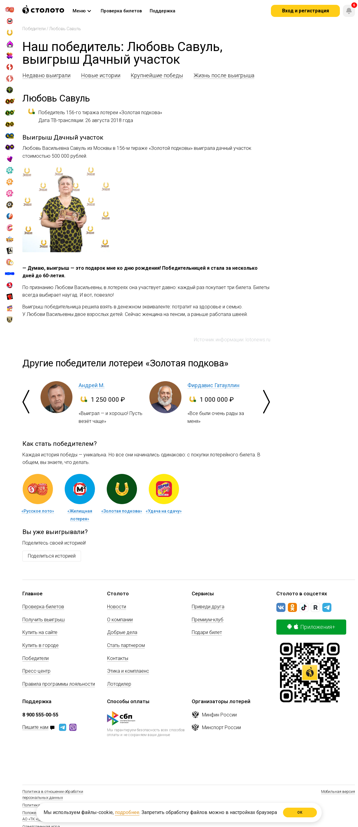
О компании (120, 620)
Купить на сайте (39, 632)
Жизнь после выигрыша (224, 75)
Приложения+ (311, 627)
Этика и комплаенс (128, 671)
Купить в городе (40, 645)
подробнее (127, 812)
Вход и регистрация (305, 11)
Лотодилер (119, 684)
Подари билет (207, 632)
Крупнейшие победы (157, 75)
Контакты (117, 658)
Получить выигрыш (43, 620)
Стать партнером (126, 645)
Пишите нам (35, 727)
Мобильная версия (338, 791)
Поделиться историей (52, 556)
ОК (300, 812)
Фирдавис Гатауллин (213, 385)
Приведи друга (208, 607)
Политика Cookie (37, 805)
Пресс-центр (36, 671)
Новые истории (100, 75)
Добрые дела (122, 632)
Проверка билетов (43, 607)
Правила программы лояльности (58, 684)
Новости (116, 607)
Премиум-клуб (207, 620)
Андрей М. (92, 385)
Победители (34, 28)
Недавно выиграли (46, 75)
